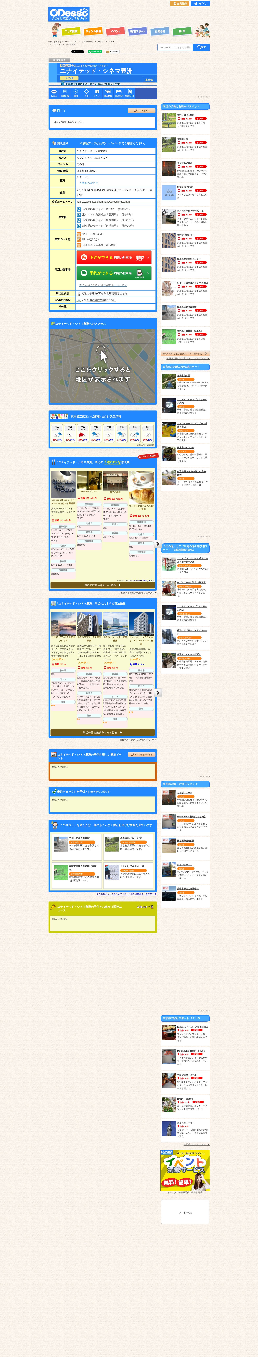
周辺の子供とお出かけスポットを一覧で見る (185, 353)
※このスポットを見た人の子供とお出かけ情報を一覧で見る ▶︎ (126, 892)
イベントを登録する (142, 752)
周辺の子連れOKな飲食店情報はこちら (102, 293)
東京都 (149, 79)
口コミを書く (142, 110)
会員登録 (180, 3)
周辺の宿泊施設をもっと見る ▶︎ (102, 730)
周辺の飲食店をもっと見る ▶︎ (102, 585)
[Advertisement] (151, 14)
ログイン (200, 3)
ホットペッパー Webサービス (141, 580)
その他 (69, 78)
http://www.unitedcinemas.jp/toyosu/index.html (103, 201)
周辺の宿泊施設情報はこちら (96, 300)
